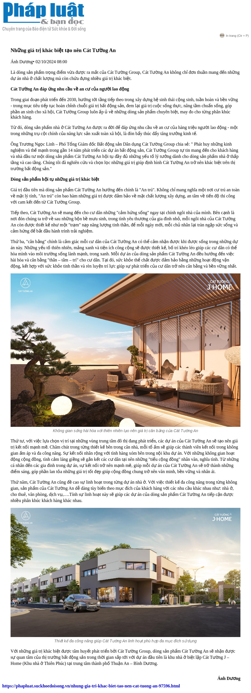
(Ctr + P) (234, 35)
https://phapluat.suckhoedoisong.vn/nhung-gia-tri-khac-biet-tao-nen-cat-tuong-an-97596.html (91, 686)
